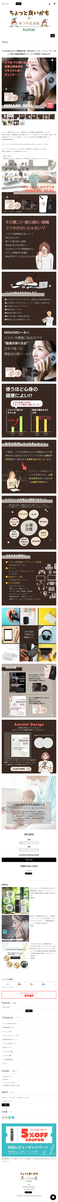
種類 (29, 839)
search (19, 3)
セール (5, 1063)
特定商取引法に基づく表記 (11, 1085)
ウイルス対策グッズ (9, 1043)
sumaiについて (7, 1076)
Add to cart (29, 860)
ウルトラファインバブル (10, 1035)
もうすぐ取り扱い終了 (10, 1023)
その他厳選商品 (8, 1059)
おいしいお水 (7, 1031)
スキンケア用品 (8, 1051)
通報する (29, 870)
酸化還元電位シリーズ (10, 1039)
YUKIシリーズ (7, 1047)
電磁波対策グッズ (8, 1027)
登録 (5, 1105)
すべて (8, 984)
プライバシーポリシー (10, 1082)
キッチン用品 (7, 1055)
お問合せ (6, 1079)
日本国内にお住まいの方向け (29, 866)
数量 (29, 847)
